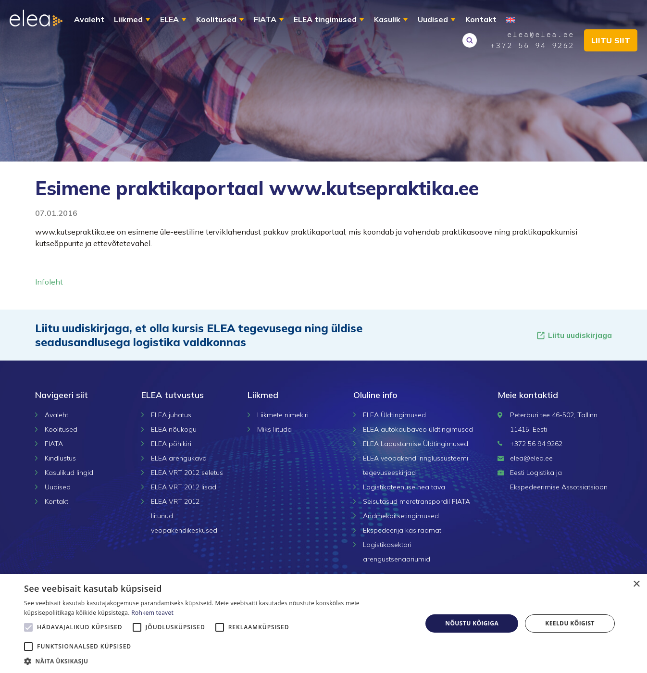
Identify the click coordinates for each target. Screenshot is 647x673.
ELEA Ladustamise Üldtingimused (415, 443)
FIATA (265, 19)
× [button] (636, 584)
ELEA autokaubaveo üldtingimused (418, 429)
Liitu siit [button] (610, 40)
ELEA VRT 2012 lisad (183, 487)
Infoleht (49, 282)
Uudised (433, 19)
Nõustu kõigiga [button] (471, 623)
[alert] (323, 623)
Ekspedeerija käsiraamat (402, 530)
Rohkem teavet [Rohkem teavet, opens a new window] (152, 613)
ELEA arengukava (179, 458)
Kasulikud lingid (69, 472)
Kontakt (481, 19)
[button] (217, 661)
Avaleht (89, 19)
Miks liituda (274, 429)
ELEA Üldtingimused (394, 415)
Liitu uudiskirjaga (574, 335)
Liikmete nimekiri (283, 415)
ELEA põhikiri (171, 443)
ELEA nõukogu (174, 429)
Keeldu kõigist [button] (570, 623)
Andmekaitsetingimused (401, 515)
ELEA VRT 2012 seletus (187, 472)
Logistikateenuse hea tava (404, 487)
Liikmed (128, 19)
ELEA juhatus (171, 415)
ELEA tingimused (325, 19)
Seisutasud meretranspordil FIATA (416, 501)
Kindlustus (60, 458)
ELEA (169, 19)
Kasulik (387, 19)
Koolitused (216, 19)
